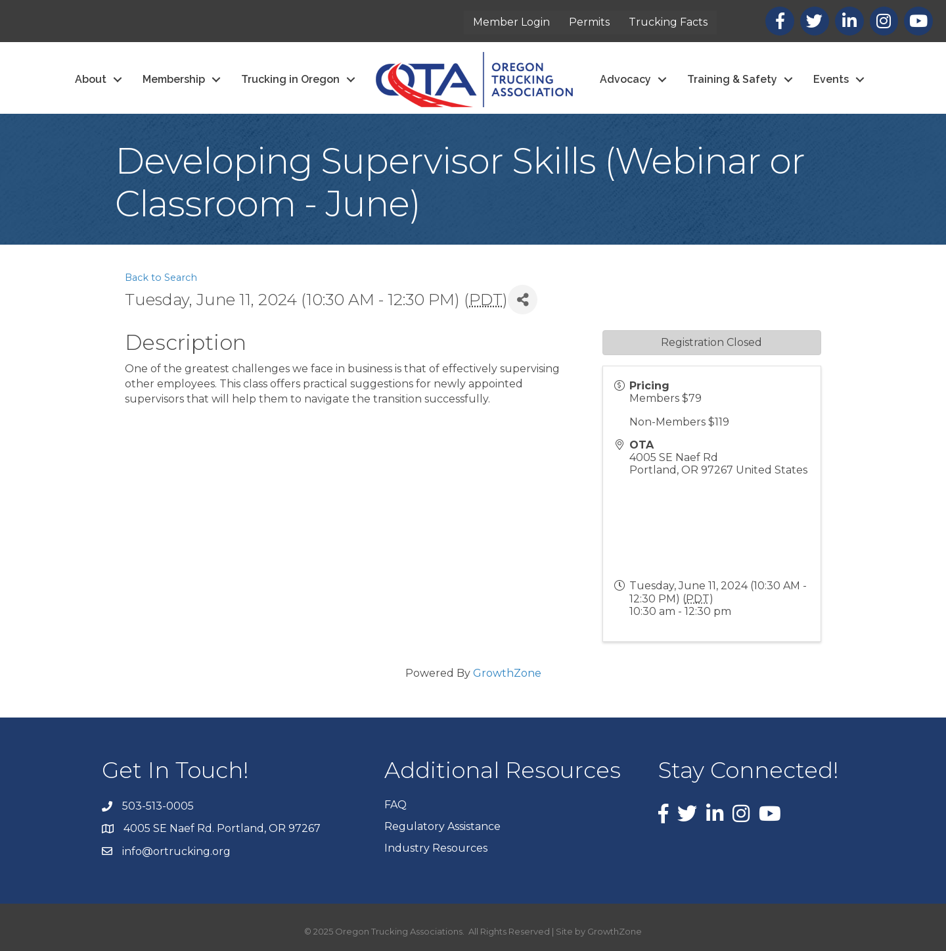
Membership (174, 79)
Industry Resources (435, 848)
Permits (589, 22)
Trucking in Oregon (290, 79)
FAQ (395, 804)
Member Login (511, 22)
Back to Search (161, 277)
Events (831, 79)
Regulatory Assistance (442, 826)
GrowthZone (507, 673)
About (90, 79)
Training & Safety (732, 79)
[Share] (522, 299)
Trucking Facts (668, 22)
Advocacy (625, 79)
